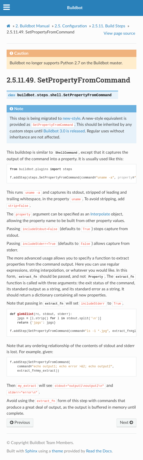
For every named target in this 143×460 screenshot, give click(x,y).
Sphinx (31, 451)
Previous (20, 423)
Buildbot (75, 8)
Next (126, 423)
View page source (119, 33)
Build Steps (108, 26)
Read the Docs (99, 451)
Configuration (71, 26)
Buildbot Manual (32, 26)
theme (57, 451)
